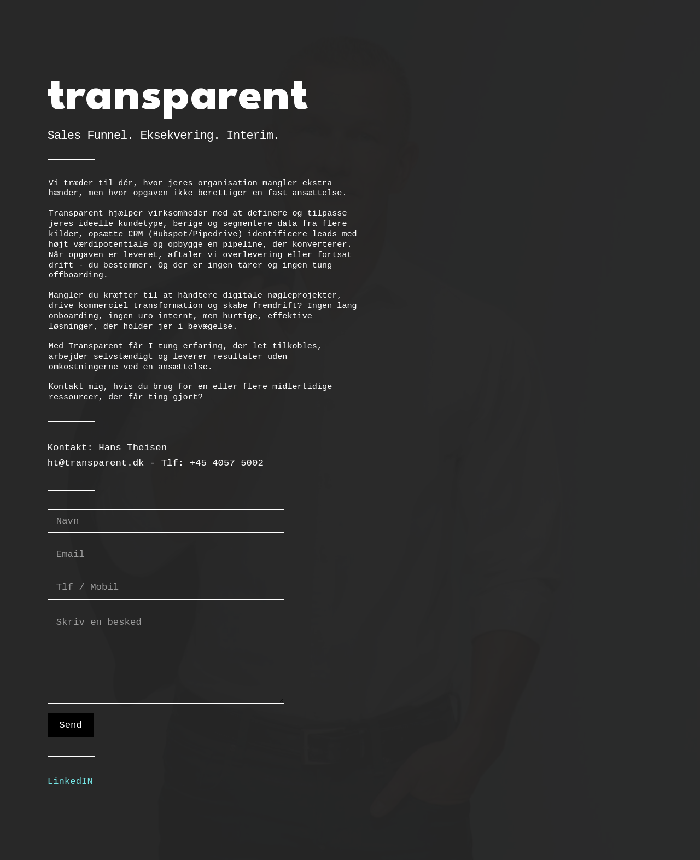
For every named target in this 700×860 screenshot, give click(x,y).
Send (70, 725)
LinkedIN (70, 781)
